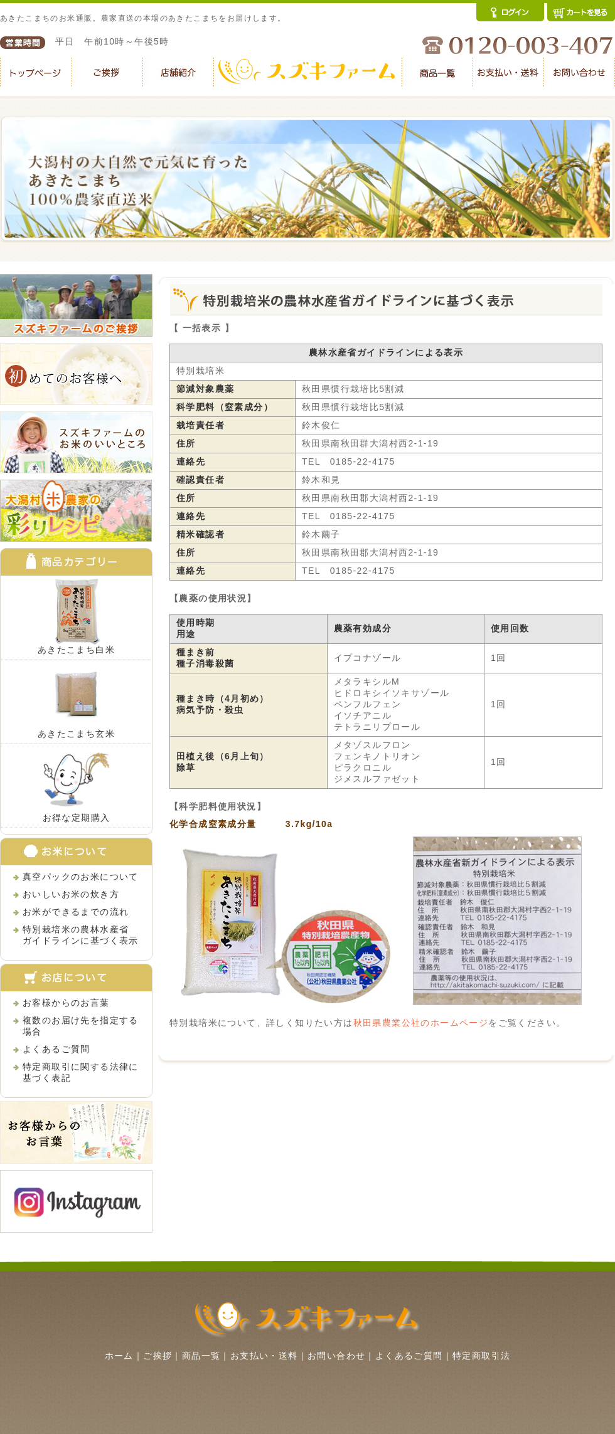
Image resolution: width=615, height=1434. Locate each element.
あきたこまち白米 (76, 650)
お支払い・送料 (264, 1356)
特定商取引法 (481, 1356)
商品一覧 (201, 1356)
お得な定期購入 (76, 818)
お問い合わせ (336, 1356)
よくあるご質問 (56, 1049)
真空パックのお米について (81, 877)
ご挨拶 (157, 1356)
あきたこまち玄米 (76, 734)
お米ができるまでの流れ (76, 912)
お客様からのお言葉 (66, 1003)
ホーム (119, 1356)
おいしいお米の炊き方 (71, 894)
